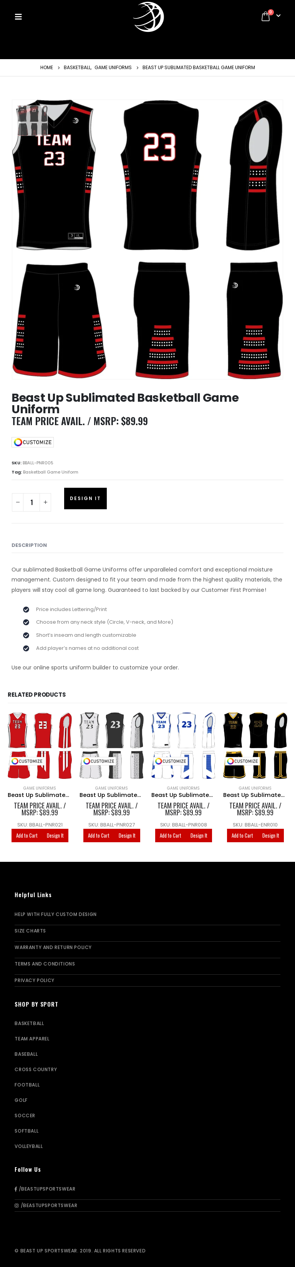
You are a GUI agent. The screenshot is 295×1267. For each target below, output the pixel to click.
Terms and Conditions (45, 964)
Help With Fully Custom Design (55, 914)
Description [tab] (29, 545)
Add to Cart (27, 835)
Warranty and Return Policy (53, 947)
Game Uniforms (39, 788)
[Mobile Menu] (21, 16)
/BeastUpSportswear (45, 1189)
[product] (40, 745)
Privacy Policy (34, 980)
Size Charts (30, 930)
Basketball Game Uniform (50, 472)
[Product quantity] (31, 502)
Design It (85, 498)
